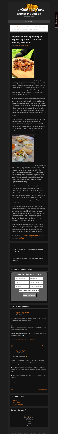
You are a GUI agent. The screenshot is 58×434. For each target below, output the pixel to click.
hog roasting (29, 237)
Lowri (26, 45)
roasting (38, 237)
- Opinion (30, 235)
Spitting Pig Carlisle (29, 14)
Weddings (15, 400)
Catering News (15, 237)
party (34, 237)
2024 (34, 235)
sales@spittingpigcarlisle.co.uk (29, 416)
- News (25, 235)
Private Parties (16, 402)
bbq (37, 235)
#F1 (19, 339)
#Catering (31, 339)
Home (14, 27)
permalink (21, 238)
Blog (18, 27)
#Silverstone (14, 339)
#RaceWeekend (24, 339)
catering (41, 235)
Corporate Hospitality (17, 404)
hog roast (22, 237)
